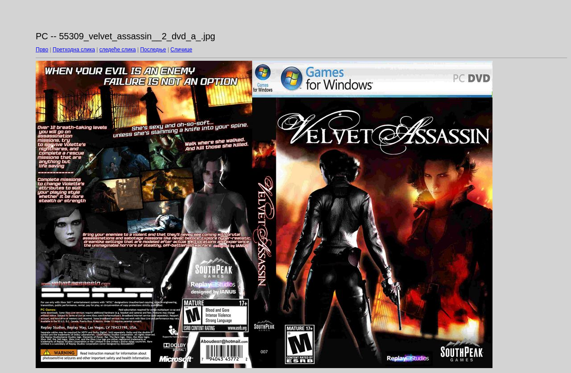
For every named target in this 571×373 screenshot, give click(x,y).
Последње (153, 49)
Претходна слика (74, 49)
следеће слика (117, 49)
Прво (42, 49)
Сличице (181, 49)
